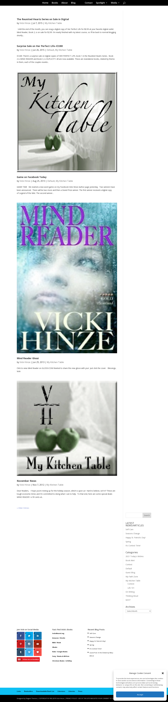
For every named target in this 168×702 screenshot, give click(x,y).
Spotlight (99, 3)
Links (19, 691)
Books (56, 3)
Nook (59, 643)
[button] (162, 673)
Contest (129, 564)
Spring (128, 541)
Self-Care (129, 529)
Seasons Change (133, 533)
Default (50, 49)
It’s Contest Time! (133, 545)
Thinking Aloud (132, 596)
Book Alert (130, 560)
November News (26, 480)
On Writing (130, 592)
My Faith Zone (132, 576)
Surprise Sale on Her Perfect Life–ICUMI (40, 46)
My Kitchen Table (53, 23)
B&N (54, 643)
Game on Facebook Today (31, 177)
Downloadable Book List (45, 691)
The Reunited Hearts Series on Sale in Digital (43, 19)
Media (113, 3)
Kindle (62, 638)
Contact (88, 3)
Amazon (55, 638)
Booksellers (28, 691)
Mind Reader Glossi (28, 358)
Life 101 (131, 588)
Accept (140, 694)
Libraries (71, 691)
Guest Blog (130, 572)
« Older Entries (23, 508)
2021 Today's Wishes (135, 556)
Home (46, 3)
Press (80, 691)
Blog (74, 3)
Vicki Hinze (25, 23)
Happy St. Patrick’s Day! (135, 537)
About (65, 3)
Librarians (61, 691)
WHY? (128, 600)
